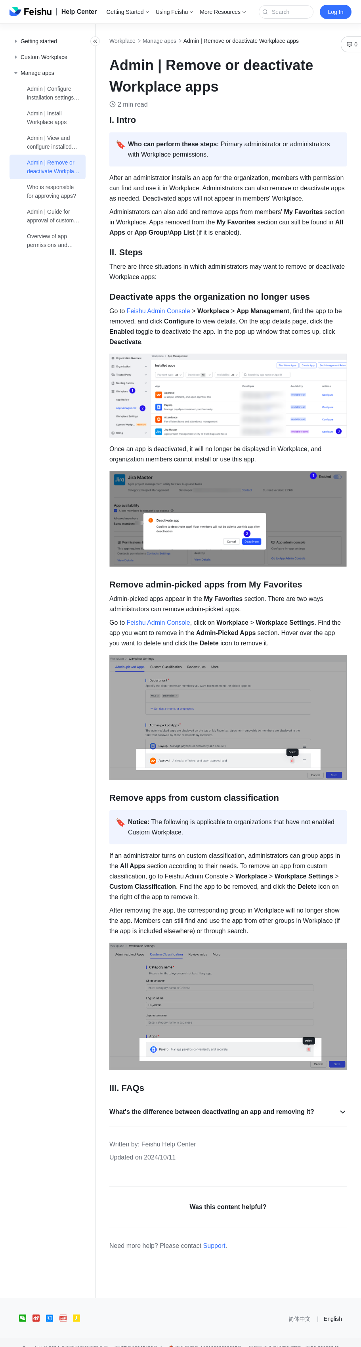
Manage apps (177, 41)
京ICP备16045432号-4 (138, 1336)
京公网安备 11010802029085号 (205, 1336)
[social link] (25, 1306)
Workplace (140, 41)
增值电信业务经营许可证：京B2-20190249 (293, 1336)
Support (232, 1234)
